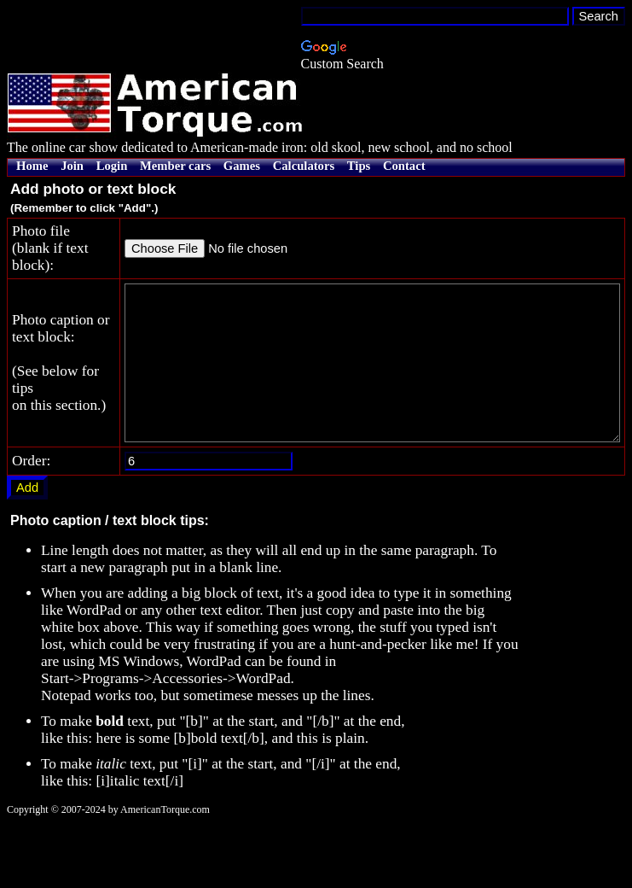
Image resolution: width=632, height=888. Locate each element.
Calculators (303, 165)
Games (241, 165)
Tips (358, 165)
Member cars (175, 165)
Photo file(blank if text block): (37, 265)
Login (112, 165)
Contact (404, 165)
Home (32, 165)
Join (72, 165)
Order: (31, 525)
